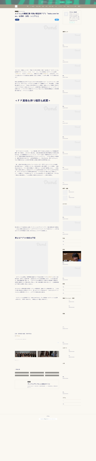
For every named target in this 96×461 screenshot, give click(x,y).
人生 (67, 6)
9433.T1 (30, 73)
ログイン (69, 2)
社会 (75, 6)
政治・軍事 (49, 6)
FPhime (18, 335)
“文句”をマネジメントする (68, 439)
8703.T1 (18, 73)
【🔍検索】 (43, 6)
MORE (79, 6)
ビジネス (71, 6)
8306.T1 (50, 276)
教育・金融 (62, 6)
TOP (38, 6)
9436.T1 (46, 73)
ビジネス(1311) (17, 339)
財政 (54, 6)
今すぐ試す (62, 2)
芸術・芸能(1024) (23, 339)
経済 (57, 6)
